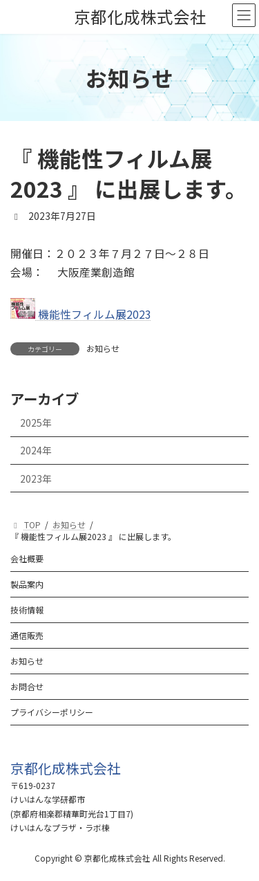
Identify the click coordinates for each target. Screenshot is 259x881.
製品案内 (27, 584)
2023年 (36, 478)
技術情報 (27, 609)
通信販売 (27, 635)
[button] (65, 768)
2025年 (36, 422)
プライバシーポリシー (51, 712)
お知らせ (102, 348)
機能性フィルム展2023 (80, 314)
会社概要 (27, 558)
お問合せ (27, 686)
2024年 (36, 450)
